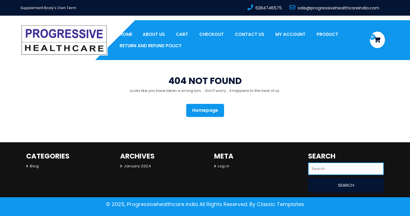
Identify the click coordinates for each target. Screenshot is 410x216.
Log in (223, 166)
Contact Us (249, 34)
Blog (34, 166)
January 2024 (137, 166)
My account (290, 34)
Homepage (207, 110)
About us (154, 34)
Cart (182, 34)
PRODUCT (327, 34)
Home (126, 34)
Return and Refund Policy (151, 46)
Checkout (211, 34)
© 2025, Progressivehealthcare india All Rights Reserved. (177, 204)
